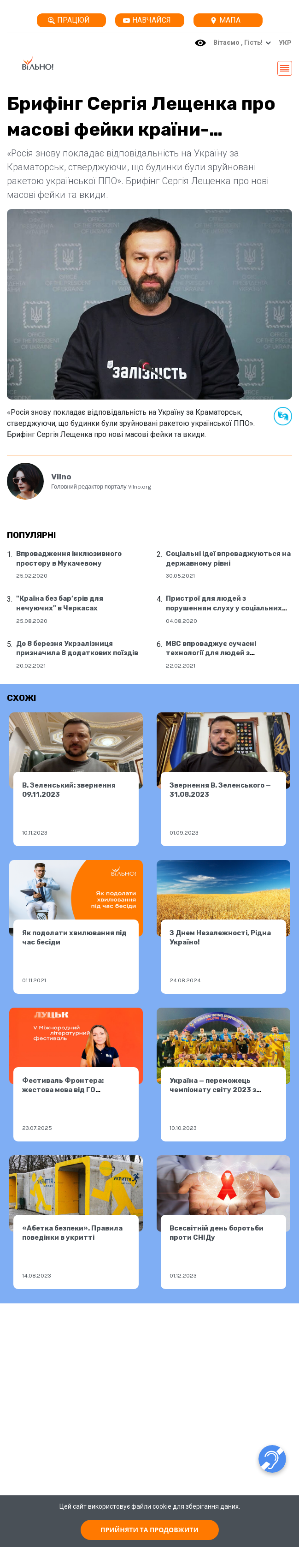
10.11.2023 (34, 832)
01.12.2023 (183, 1275)
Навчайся (147, 20)
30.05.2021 (180, 575)
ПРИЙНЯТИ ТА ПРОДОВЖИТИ (149, 1529)
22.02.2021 (180, 665)
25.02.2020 (31, 575)
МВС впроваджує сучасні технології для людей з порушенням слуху (211, 653)
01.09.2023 (184, 832)
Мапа (225, 20)
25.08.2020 (31, 620)
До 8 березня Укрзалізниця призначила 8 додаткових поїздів (77, 648)
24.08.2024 (185, 980)
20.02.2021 (31, 665)
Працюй (69, 20)
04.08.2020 (181, 620)
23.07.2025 (37, 1127)
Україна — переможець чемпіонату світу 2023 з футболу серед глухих (213, 1090)
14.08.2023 (36, 1275)
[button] (283, 43)
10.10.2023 (183, 1127)
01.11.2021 (34, 980)
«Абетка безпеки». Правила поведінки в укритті (72, 1233)
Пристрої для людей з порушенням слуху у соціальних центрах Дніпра (224, 607)
